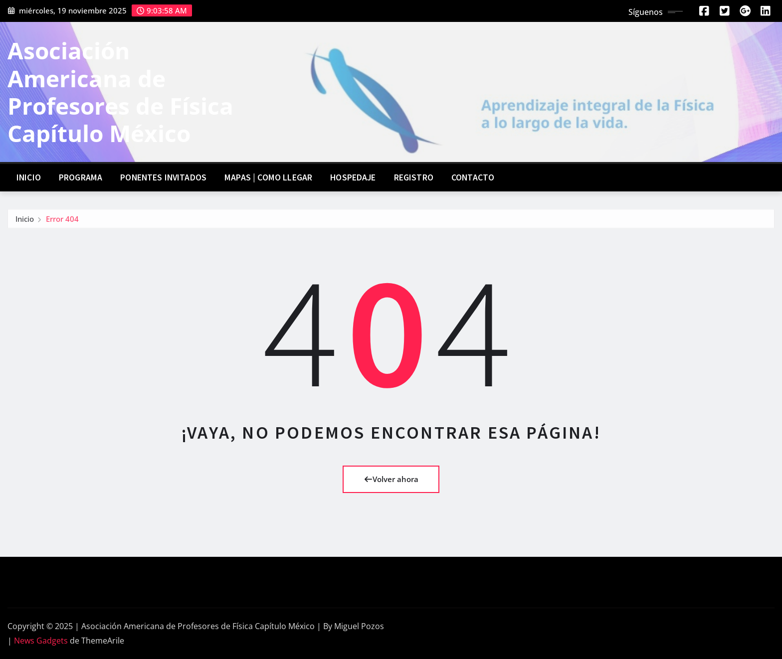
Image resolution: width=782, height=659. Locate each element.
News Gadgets (41, 640)
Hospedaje (353, 177)
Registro (413, 177)
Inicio (28, 177)
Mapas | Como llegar (268, 177)
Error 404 (62, 221)
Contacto (472, 177)
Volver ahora (391, 479)
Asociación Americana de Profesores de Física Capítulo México (120, 92)
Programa (80, 177)
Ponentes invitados (163, 177)
